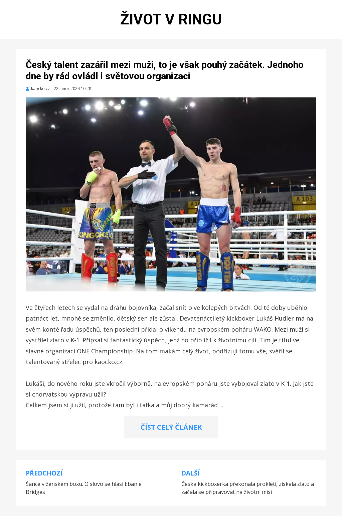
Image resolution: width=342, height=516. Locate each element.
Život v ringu (171, 19)
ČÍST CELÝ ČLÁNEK (171, 427)
